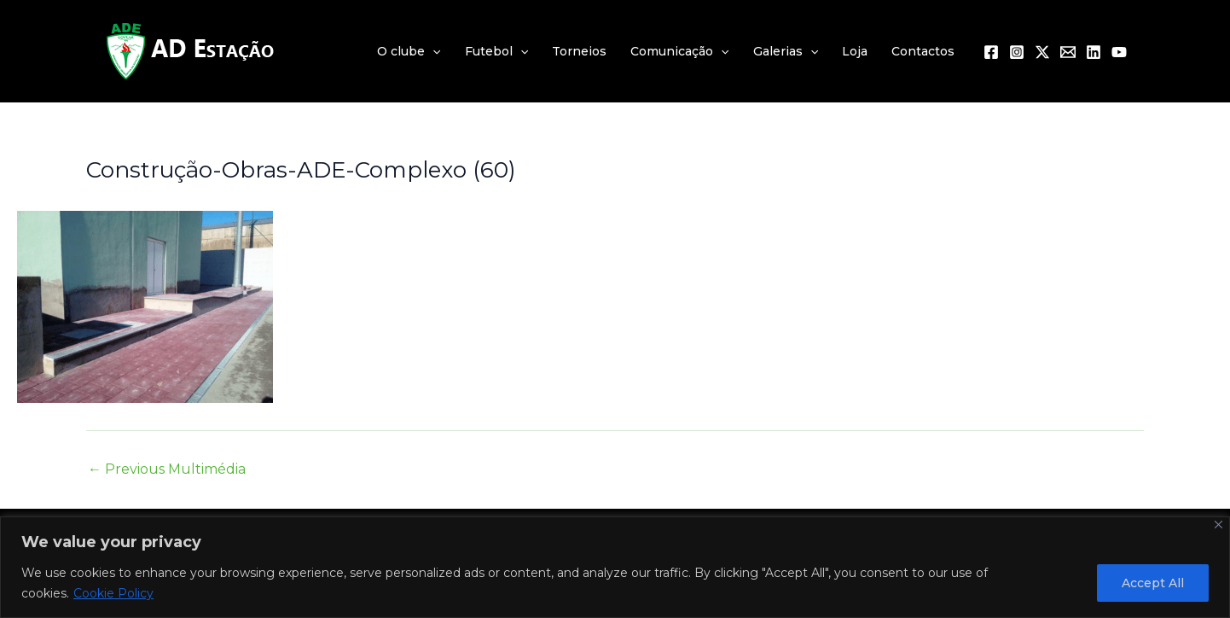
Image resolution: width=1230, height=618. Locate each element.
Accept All (1153, 583)
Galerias (785, 51)
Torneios (579, 51)
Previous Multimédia (167, 469)
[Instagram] (1016, 52)
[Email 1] (1068, 52)
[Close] (1218, 524)
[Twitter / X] (1042, 52)
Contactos (922, 51)
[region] (615, 567)
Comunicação (679, 51)
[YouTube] (1119, 52)
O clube (408, 51)
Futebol (496, 51)
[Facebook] (991, 52)
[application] (432, 51)
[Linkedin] (1093, 52)
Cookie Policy (113, 593)
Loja (854, 51)
